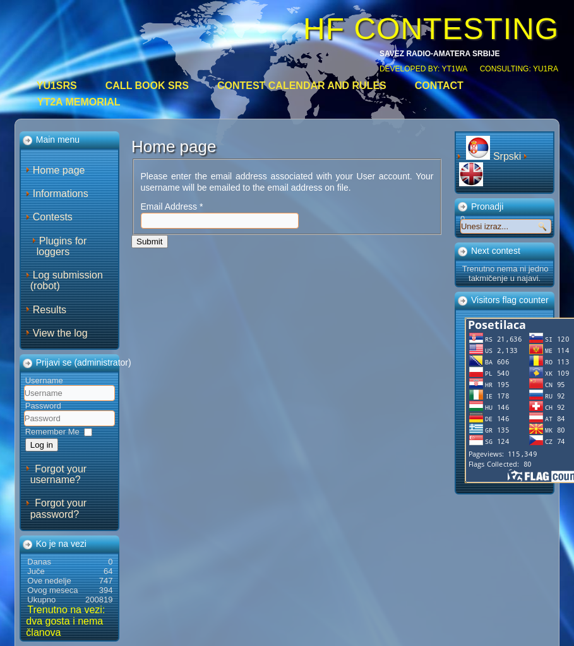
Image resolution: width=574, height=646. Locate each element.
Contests (53, 217)
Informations (60, 193)
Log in (41, 445)
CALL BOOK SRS (147, 85)
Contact (439, 85)
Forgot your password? (58, 508)
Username (44, 380)
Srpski (494, 156)
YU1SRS (57, 85)
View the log (60, 333)
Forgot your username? (58, 474)
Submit (149, 241)
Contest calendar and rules (301, 85)
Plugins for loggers (62, 246)
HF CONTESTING (431, 28)
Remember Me (52, 431)
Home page (59, 170)
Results (49, 309)
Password (43, 405)
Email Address (172, 206)
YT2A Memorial (79, 102)
